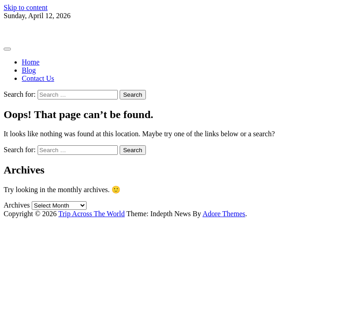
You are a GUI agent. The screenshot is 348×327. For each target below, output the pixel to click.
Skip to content (26, 7)
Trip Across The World (37, 31)
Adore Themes (224, 214)
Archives (17, 205)
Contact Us (38, 78)
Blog (29, 70)
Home (30, 62)
